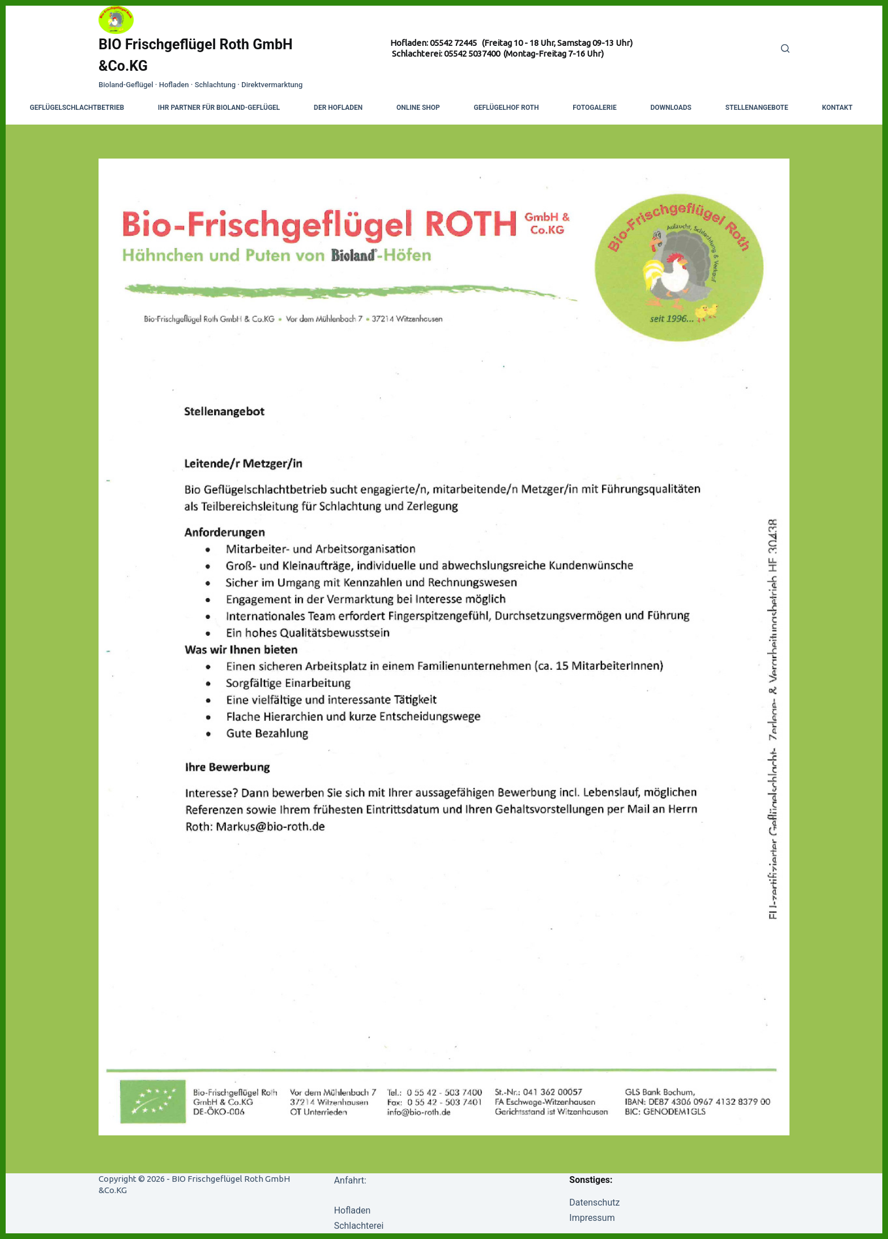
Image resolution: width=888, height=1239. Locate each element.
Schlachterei (359, 1225)
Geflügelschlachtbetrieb (77, 108)
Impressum (592, 1217)
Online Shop (418, 108)
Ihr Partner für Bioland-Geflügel (219, 108)
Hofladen (352, 1210)
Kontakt (837, 108)
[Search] (785, 48)
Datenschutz (594, 1202)
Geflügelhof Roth (506, 108)
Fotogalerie (594, 108)
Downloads (670, 108)
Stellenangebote (756, 108)
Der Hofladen (338, 108)
